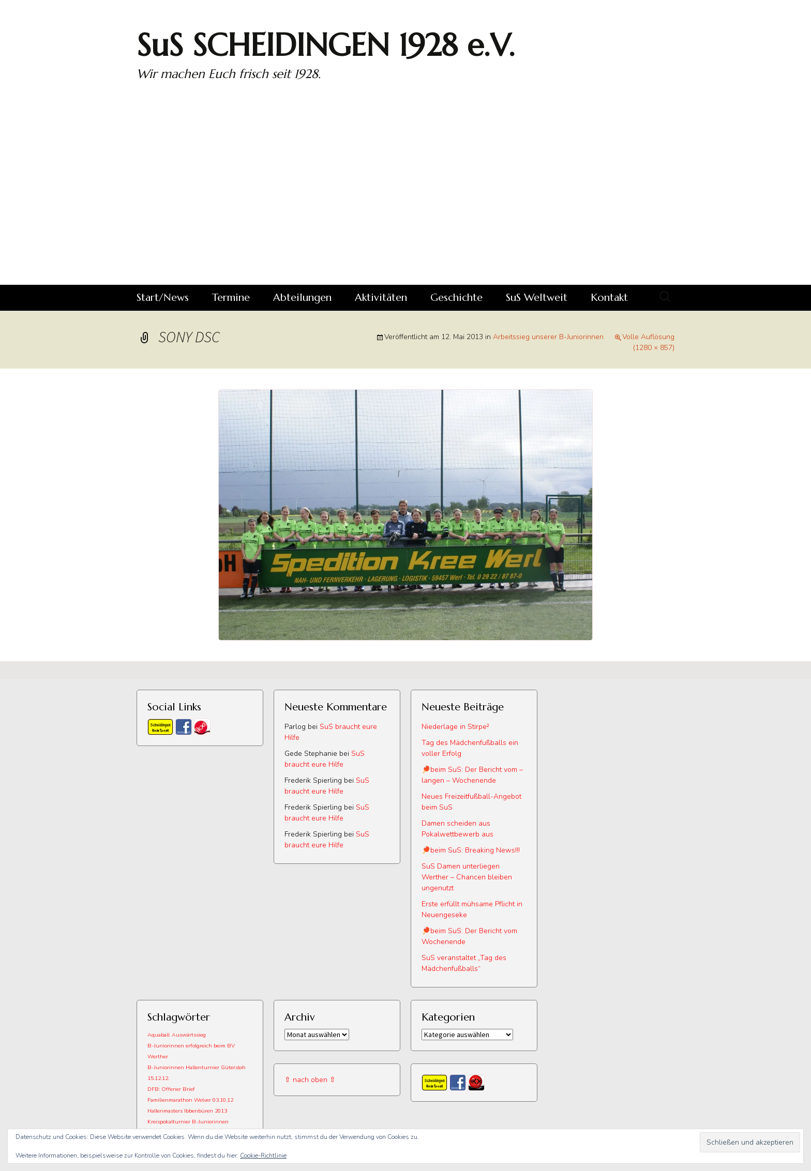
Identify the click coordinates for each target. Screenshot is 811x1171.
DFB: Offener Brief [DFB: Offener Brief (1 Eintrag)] (171, 1089)
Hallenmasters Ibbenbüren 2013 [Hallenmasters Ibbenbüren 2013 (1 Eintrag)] (187, 1111)
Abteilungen (302, 297)
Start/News (163, 297)
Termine (231, 297)
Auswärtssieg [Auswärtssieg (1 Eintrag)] (189, 1035)
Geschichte (456, 297)
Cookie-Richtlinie (263, 1155)
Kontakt (609, 297)
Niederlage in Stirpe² (455, 727)
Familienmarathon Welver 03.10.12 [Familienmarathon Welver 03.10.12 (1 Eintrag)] (190, 1100)
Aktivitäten (381, 297)
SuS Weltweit (536, 297)
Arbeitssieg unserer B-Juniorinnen (548, 337)
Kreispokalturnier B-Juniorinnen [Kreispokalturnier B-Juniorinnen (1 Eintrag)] (188, 1122)
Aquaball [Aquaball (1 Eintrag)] (158, 1035)
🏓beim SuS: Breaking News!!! (471, 850)
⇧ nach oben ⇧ (310, 1080)
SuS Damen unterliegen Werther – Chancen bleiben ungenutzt (467, 877)
